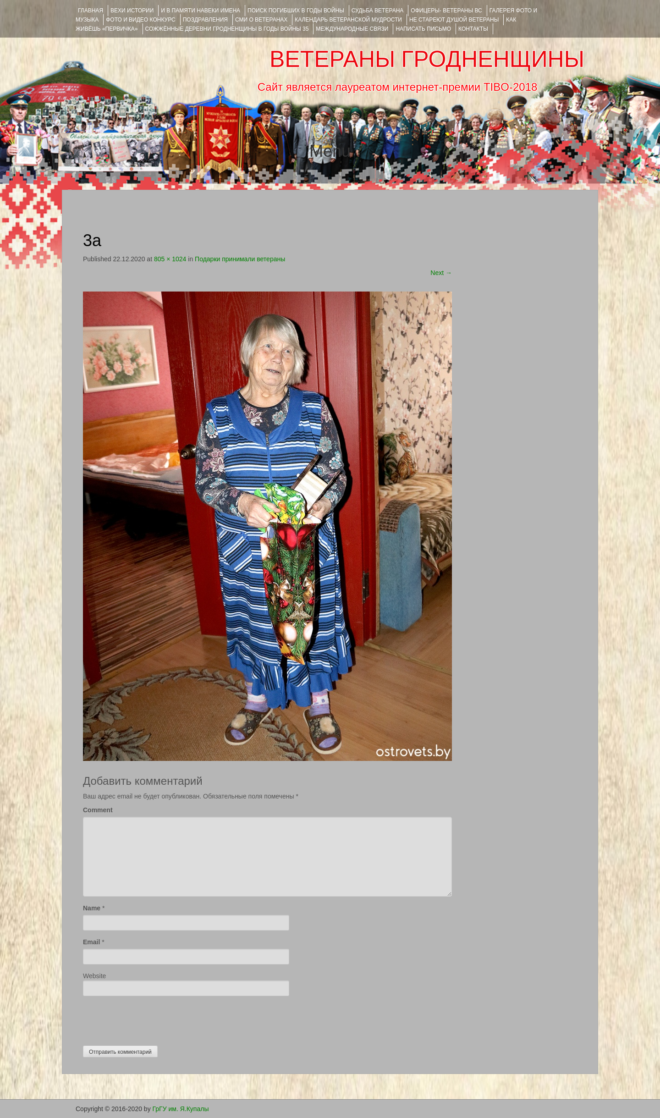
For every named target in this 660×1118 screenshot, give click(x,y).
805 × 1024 (170, 259)
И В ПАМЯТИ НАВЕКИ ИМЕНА (200, 10)
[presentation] (152, 1018)
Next (441, 272)
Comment (98, 810)
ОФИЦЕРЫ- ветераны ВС (446, 10)
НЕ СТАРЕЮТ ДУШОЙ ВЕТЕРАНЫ (454, 20)
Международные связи (352, 29)
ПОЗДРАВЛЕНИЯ (205, 20)
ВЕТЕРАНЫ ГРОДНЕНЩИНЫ (427, 59)
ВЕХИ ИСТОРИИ (132, 10)
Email (91, 942)
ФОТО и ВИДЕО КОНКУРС (140, 20)
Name (91, 908)
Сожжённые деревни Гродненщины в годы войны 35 (227, 29)
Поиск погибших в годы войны (296, 10)
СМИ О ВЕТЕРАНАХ (261, 20)
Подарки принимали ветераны (240, 259)
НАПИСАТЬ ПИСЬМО (423, 29)
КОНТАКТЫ (473, 29)
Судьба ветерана (378, 10)
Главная (90, 10)
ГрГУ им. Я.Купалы (181, 1108)
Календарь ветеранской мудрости (348, 20)
